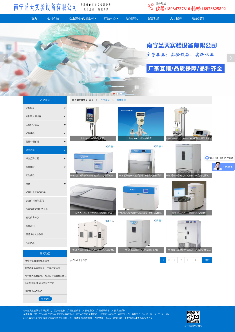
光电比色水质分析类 (36, 192)
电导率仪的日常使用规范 (37, 260)
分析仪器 (30, 108)
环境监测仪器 (32, 158)
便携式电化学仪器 (34, 234)
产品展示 (105, 100)
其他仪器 (30, 175)
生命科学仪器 (32, 124)
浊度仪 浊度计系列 (35, 200)
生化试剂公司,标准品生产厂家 (39, 283)
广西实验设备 (58, 310)
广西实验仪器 (74, 310)
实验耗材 (30, 167)
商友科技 (88, 318)
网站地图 (99, 318)
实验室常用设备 (33, 116)
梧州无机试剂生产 (33, 290)
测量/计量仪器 (32, 141)
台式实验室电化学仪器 (37, 209)
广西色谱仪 (88, 310)
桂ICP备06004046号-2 (142, 318)
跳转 (207, 260)
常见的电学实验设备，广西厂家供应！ (43, 268)
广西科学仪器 (103, 310)
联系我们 (198, 18)
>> (181, 260)
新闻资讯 (132, 18)
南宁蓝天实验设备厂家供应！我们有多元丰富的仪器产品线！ (54, 275)
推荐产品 (30, 242)
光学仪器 (30, 133)
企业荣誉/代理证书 (81, 18)
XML (108, 318)
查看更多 (45, 299)
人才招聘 (176, 18)
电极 (28, 183)
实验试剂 (30, 226)
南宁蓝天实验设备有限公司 (36, 310)
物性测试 (121, 100)
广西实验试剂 (118, 310)
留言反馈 (154, 18)
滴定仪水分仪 (32, 217)
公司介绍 (53, 18)
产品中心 (110, 18)
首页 (34, 18)
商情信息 (117, 318)
